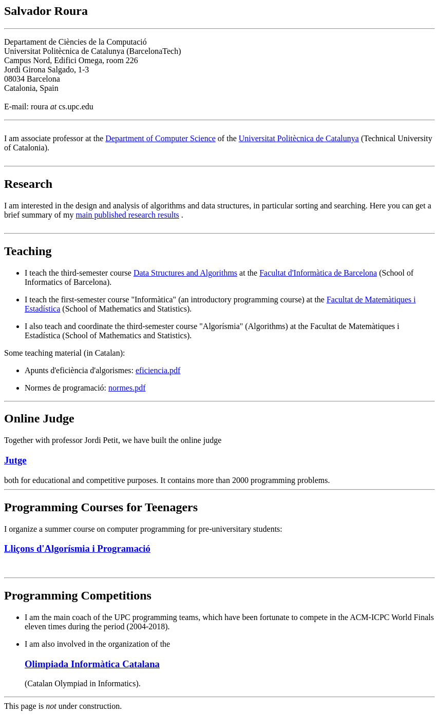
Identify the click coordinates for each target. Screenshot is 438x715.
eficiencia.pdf (158, 370)
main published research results (127, 214)
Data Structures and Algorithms (185, 272)
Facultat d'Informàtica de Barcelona (318, 272)
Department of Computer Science (160, 138)
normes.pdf (126, 387)
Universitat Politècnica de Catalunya (299, 138)
